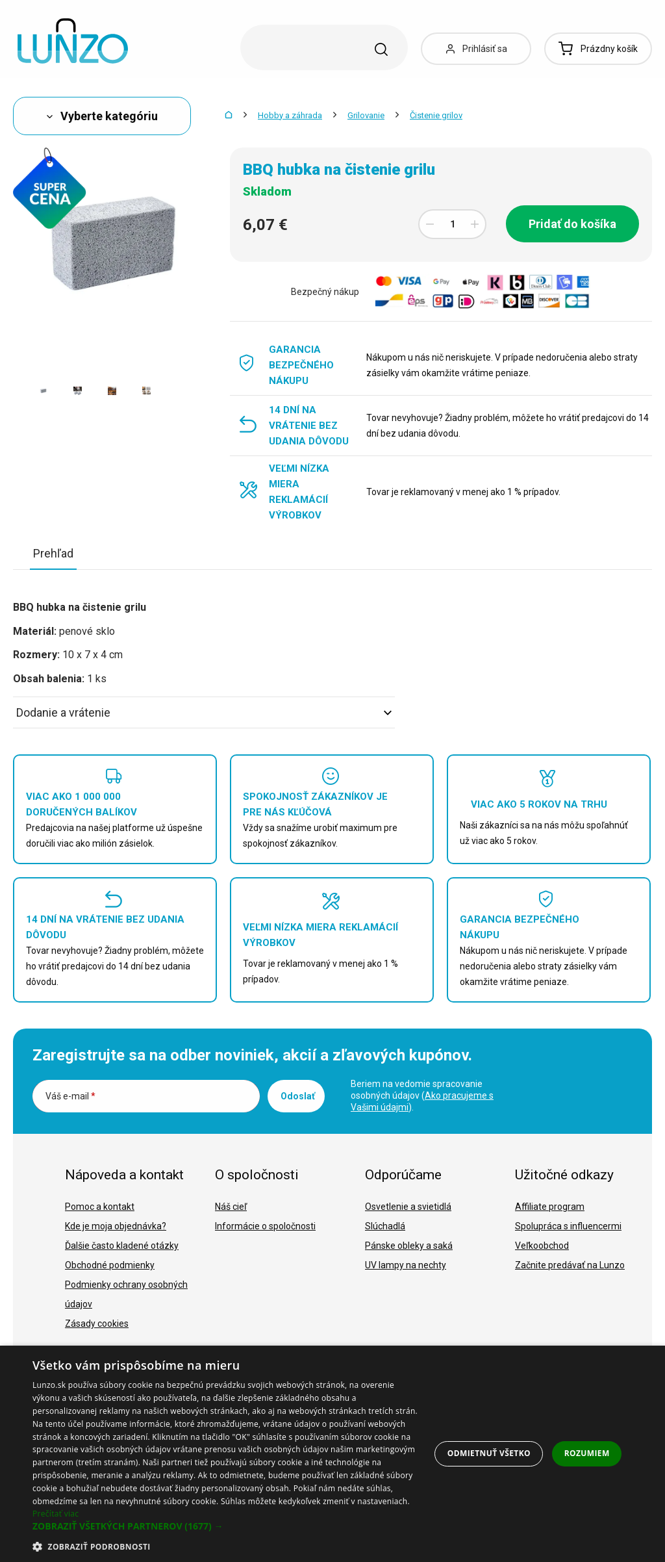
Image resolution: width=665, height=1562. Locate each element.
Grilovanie (365, 115)
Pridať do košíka (572, 224)
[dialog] (332, 1454)
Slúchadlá (385, 1226)
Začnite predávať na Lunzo (570, 1265)
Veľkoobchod (542, 1245)
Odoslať (298, 1096)
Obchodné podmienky (110, 1265)
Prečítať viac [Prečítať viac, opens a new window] (55, 1513)
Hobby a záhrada (290, 115)
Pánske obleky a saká (409, 1245)
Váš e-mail (70, 1096)
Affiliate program (549, 1206)
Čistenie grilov (436, 115)
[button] (225, 1526)
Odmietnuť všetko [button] (489, 1453)
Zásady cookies (97, 1323)
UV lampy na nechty (405, 1265)
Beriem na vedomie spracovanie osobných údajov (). (422, 1095)
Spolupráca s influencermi (568, 1226)
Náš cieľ (231, 1206)
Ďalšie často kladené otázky (122, 1245)
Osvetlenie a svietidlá (408, 1206)
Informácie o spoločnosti (265, 1226)
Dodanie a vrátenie (204, 712)
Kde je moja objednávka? (115, 1226)
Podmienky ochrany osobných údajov (126, 1294)
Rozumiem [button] (587, 1453)
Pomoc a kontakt (99, 1206)
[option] (43, 390)
